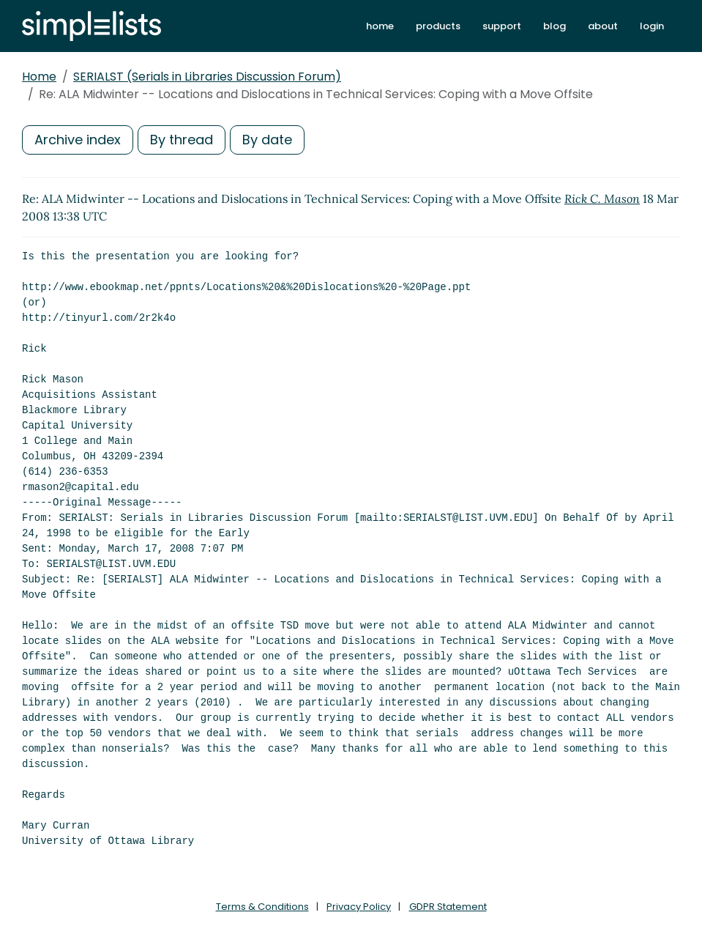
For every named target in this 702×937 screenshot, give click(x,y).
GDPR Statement (448, 907)
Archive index (77, 139)
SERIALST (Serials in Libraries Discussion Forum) (207, 76)
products (438, 26)
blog (554, 26)
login (652, 26)
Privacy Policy (358, 907)
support (501, 26)
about (603, 26)
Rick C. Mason (602, 198)
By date (267, 139)
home (380, 26)
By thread (181, 139)
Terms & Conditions (262, 907)
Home (39, 76)
